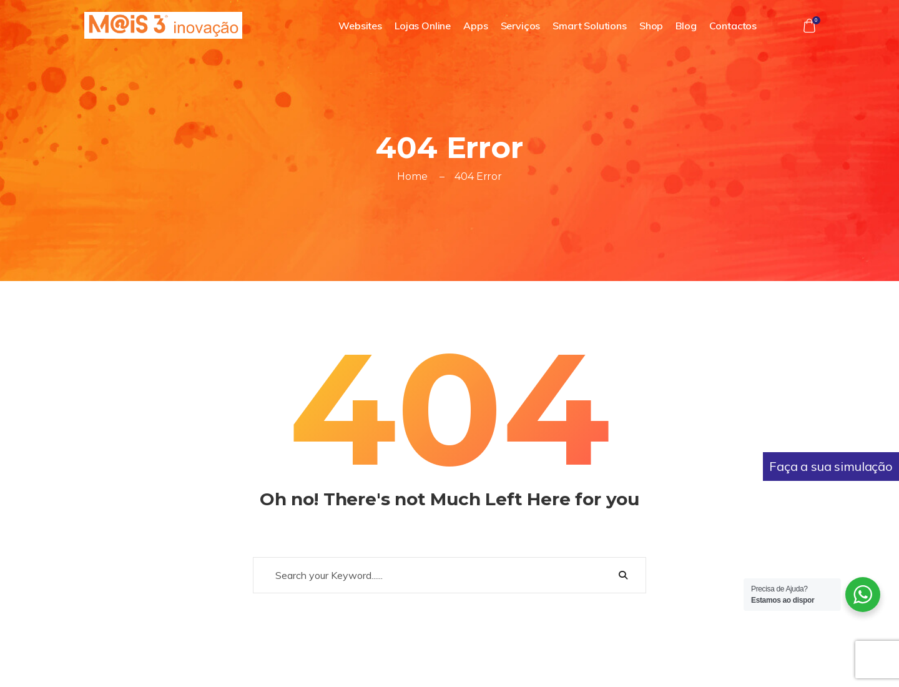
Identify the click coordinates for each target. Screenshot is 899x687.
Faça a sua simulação (831, 466)
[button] (809, 25)
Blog (685, 25)
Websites (360, 25)
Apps (475, 25)
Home (412, 176)
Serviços (521, 25)
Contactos (733, 25)
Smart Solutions (590, 25)
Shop (651, 25)
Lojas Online (423, 25)
